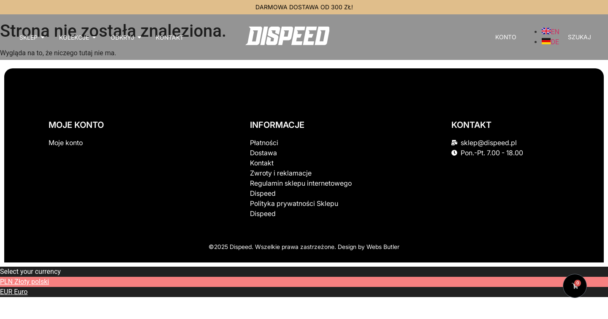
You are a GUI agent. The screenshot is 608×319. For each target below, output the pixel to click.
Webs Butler (382, 246)
